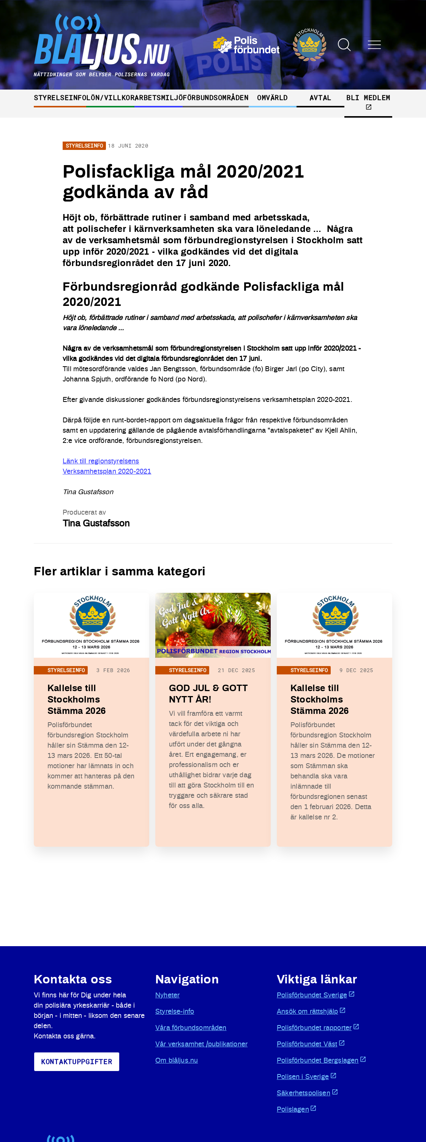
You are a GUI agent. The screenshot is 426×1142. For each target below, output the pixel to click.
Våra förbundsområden (191, 1028)
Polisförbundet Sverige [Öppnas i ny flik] (316, 995)
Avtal (320, 97)
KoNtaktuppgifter (76, 1061)
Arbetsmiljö (158, 97)
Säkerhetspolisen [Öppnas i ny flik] (307, 1092)
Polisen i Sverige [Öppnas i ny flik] (307, 1076)
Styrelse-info (174, 1011)
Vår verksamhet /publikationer (201, 1044)
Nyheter (167, 995)
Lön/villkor (110, 97)
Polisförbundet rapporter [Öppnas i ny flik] (318, 1027)
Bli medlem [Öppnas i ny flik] (368, 101)
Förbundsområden (215, 97)
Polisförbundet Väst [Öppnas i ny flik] (311, 1044)
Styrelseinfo (60, 97)
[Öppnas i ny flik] (270, 44)
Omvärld (272, 97)
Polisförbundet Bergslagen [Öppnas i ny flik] (321, 1060)
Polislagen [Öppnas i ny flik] (297, 1109)
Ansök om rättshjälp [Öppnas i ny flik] (311, 1011)
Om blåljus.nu (176, 1060)
